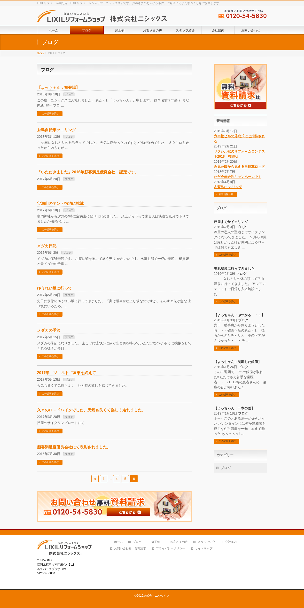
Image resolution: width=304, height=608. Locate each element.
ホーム (118, 542)
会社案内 (231, 542)
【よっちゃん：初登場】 (58, 87)
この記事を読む (50, 113)
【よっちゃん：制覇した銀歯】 (237, 362)
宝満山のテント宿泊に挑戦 (60, 203)
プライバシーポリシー (170, 548)
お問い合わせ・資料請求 (130, 548)
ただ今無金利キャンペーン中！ (237, 177)
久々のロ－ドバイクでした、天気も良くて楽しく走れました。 (91, 410)
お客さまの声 (179, 542)
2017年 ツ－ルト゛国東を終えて (66, 373)
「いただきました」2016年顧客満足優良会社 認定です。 (88, 172)
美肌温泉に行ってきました (234, 268)
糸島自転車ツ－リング (56, 130)
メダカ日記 (46, 246)
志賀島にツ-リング (228, 187)
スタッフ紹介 (206, 542)
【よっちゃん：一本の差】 (234, 408)
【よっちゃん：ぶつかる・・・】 (239, 315)
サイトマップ (203, 548)
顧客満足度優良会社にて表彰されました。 (74, 447)
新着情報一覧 (226, 194)
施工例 (155, 542)
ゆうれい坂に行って (54, 288)
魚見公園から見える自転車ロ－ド (239, 167)
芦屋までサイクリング (231, 222)
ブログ (69, 94)
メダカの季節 (48, 330)
